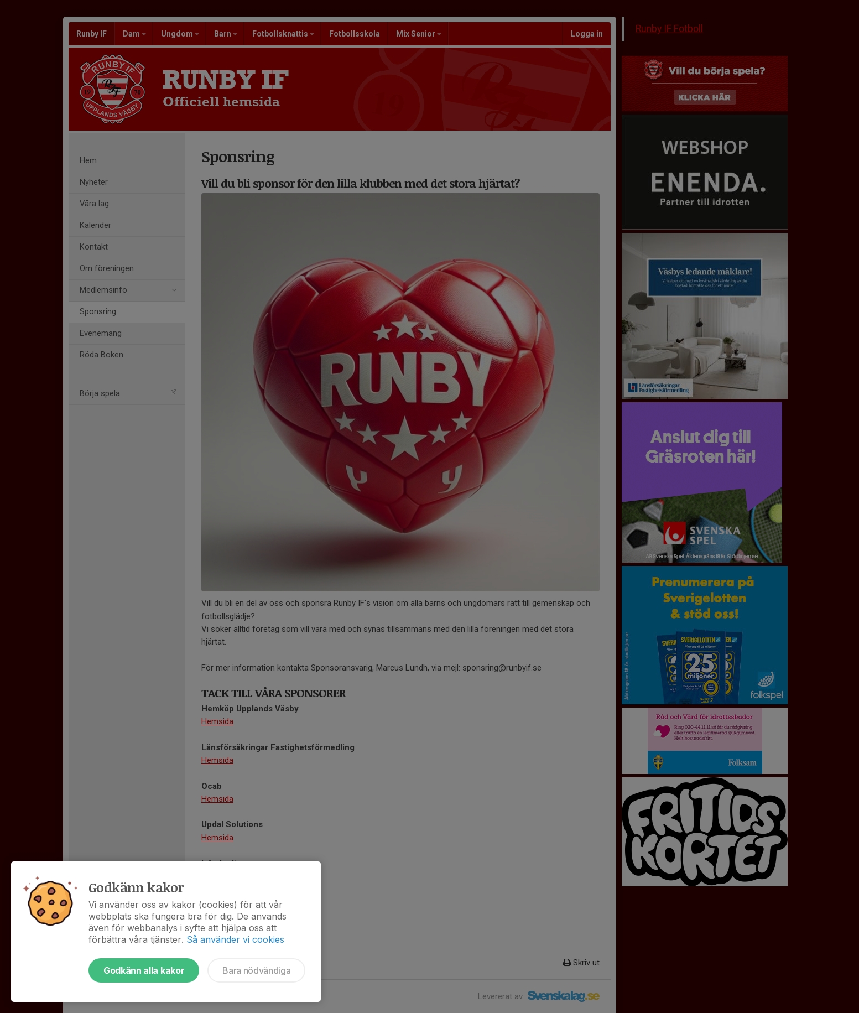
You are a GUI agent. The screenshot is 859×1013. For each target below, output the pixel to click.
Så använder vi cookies (235, 939)
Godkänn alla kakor (143, 970)
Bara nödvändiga (256, 970)
